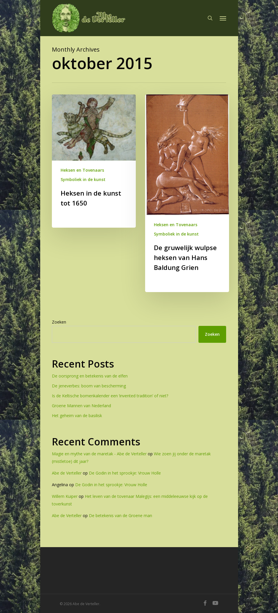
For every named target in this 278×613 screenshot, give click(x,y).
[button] (223, 18)
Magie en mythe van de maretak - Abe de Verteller (99, 453)
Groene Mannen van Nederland (81, 405)
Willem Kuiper (65, 496)
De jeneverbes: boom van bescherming (89, 386)
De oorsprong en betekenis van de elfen (90, 376)
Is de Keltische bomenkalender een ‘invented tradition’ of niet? (110, 395)
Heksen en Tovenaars (82, 170)
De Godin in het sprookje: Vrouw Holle (125, 473)
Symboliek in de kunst (83, 179)
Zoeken (59, 322)
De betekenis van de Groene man (120, 515)
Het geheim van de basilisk (77, 415)
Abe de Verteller (67, 473)
